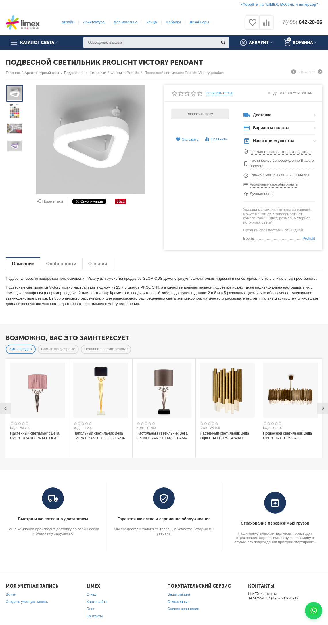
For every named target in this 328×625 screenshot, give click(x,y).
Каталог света (37, 42)
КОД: (272, 93)
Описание (23, 263)
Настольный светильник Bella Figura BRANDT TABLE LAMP (162, 435)
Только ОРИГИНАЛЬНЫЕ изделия (279, 175)
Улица (151, 22)
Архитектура (94, 22)
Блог (91, 609)
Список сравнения (183, 609)
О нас (92, 594)
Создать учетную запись (27, 601)
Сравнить (215, 139)
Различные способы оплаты (274, 184)
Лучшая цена (261, 193)
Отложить (187, 139)
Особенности (61, 263)
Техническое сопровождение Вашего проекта (282, 163)
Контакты (95, 616)
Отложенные (178, 601)
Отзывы (97, 263)
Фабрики (173, 22)
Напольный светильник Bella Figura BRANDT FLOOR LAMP (99, 435)
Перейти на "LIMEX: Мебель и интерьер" (280, 4)
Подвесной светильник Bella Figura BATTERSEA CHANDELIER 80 (287, 435)
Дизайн (68, 22)
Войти (11, 594)
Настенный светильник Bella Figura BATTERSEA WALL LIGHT (224, 435)
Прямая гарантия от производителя (281, 151)
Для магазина (125, 22)
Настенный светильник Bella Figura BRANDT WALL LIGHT (35, 435)
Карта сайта (97, 601)
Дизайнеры (199, 22)
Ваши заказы (178, 594)
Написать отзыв (219, 93)
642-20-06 (300, 22)
